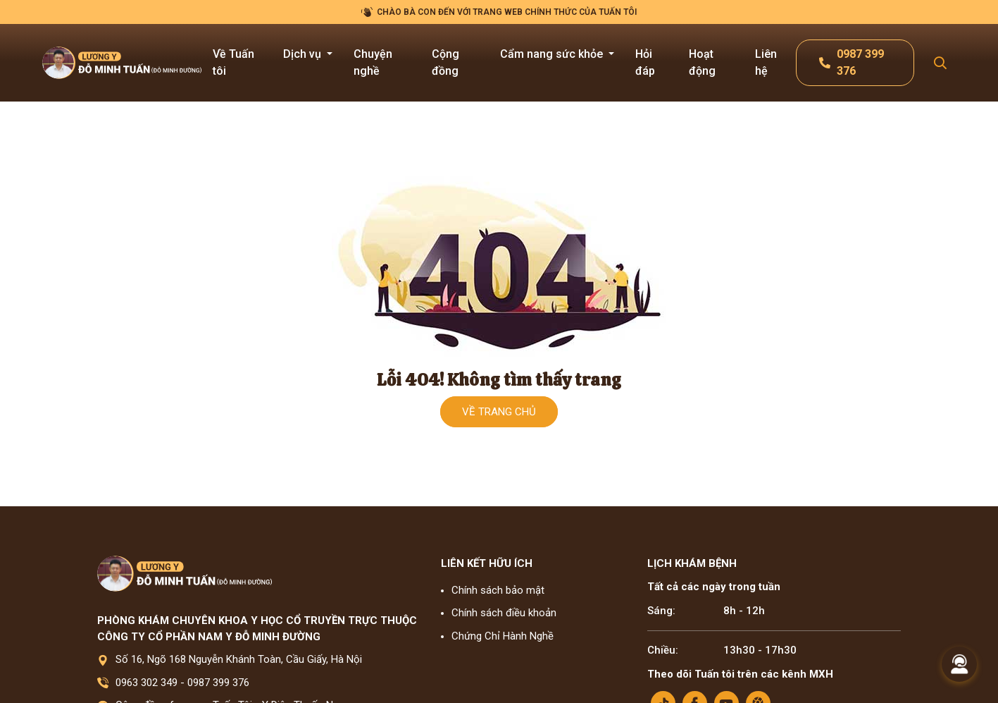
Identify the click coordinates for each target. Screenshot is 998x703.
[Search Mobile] (940, 63)
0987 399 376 (218, 682)
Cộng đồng (445, 62)
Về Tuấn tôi (233, 62)
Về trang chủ (499, 411)
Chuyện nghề (373, 62)
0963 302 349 (146, 682)
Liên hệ (766, 62)
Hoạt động (702, 62)
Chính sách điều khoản (503, 612)
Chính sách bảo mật (497, 590)
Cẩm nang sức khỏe (553, 54)
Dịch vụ (303, 54)
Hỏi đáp (645, 62)
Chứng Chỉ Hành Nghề (502, 636)
